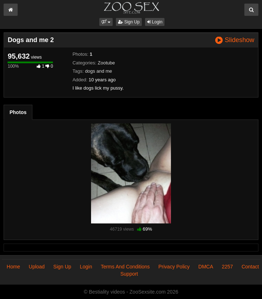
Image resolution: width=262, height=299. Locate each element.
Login (155, 21)
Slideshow (234, 40)
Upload (37, 266)
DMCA (205, 266)
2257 (227, 266)
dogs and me (98, 71)
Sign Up (129, 21)
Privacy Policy (174, 266)
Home (13, 266)
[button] (106, 22)
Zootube (106, 62)
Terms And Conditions (125, 266)
